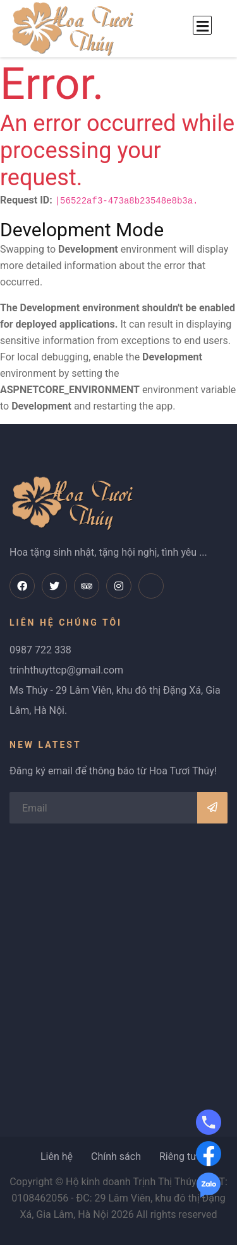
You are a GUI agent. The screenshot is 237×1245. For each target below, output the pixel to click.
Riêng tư (178, 1156)
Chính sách (116, 1156)
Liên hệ (56, 1156)
